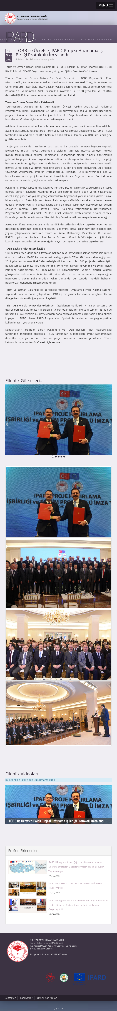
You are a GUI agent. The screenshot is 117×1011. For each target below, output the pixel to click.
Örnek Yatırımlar (47, 998)
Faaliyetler (26, 998)
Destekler (10, 998)
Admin (21, 59)
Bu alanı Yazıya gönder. (43, 59)
